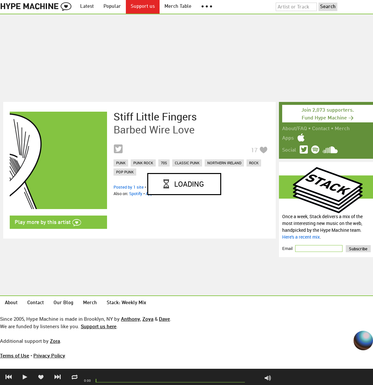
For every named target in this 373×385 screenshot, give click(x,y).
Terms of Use (14, 355)
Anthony (130, 319)
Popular (112, 6)
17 (254, 150)
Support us (143, 6)
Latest (87, 6)
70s (164, 162)
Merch (342, 128)
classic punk (187, 162)
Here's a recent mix (301, 237)
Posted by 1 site (129, 187)
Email (288, 248)
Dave (164, 319)
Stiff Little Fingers (155, 116)
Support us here (98, 326)
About (11, 303)
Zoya (147, 319)
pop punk (125, 171)
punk (121, 162)
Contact (321, 128)
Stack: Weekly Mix (126, 303)
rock (254, 162)
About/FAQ (294, 128)
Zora (55, 341)
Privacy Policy (49, 355)
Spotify (135, 193)
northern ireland (224, 162)
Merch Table (177, 6)
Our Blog (63, 303)
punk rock (143, 162)
